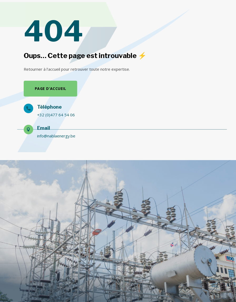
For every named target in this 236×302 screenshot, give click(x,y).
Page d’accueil (50, 88)
